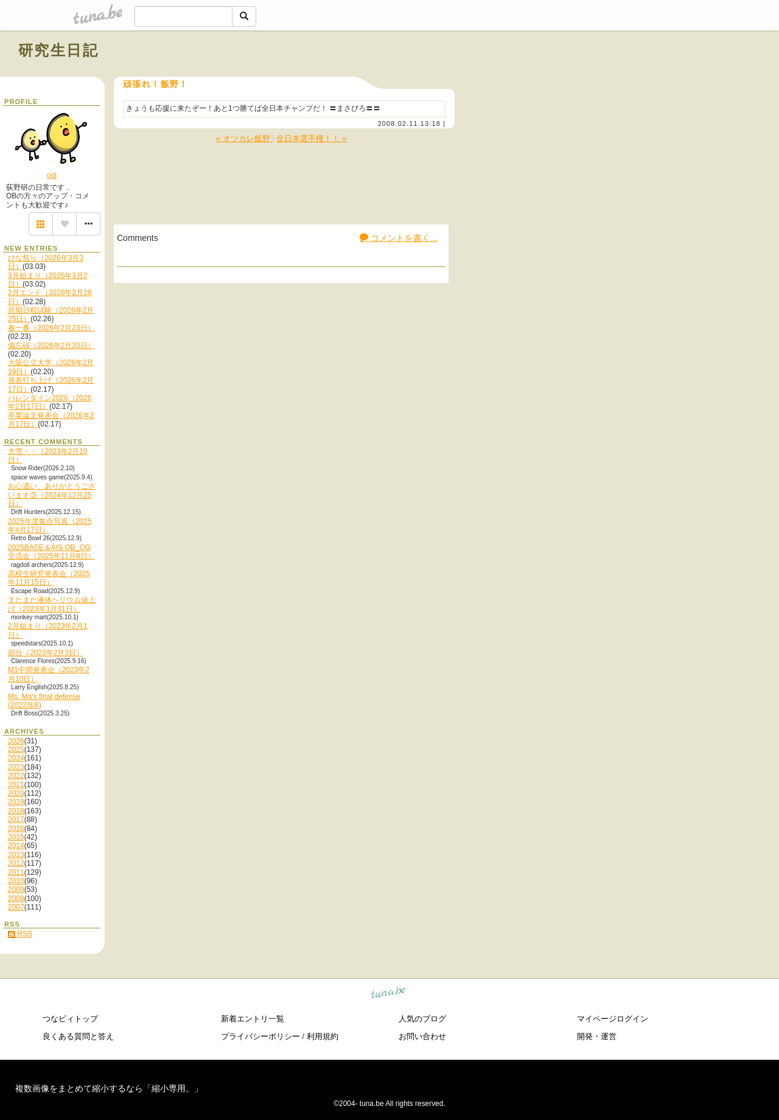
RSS (20, 934)
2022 (16, 775)
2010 (16, 881)
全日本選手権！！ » (311, 138)
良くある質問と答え (78, 1036)
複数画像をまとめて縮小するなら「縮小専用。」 (109, 1088)
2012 (16, 863)
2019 (16, 802)
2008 (16, 898)
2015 (16, 837)
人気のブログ (422, 1018)
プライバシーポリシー (260, 1036)
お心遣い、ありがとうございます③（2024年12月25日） (52, 495)
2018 (16, 811)
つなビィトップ (70, 1018)
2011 (16, 872)
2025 (16, 749)
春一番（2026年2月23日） (51, 328)
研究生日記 (58, 50)
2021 (16, 785)
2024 (16, 758)
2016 (16, 828)
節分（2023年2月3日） (45, 653)
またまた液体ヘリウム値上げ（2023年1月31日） (52, 604)
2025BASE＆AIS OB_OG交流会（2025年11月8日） (51, 551)
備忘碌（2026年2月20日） (51, 345)
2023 (16, 767)
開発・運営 (597, 1036)
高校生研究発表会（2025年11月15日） (49, 577)
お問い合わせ (422, 1036)
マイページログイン (612, 1018)
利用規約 (322, 1036)
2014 (16, 845)
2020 (16, 793)
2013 (16, 854)
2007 (16, 907)
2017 (16, 819)
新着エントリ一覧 (252, 1018)
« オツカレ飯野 (243, 138)
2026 (16, 741)
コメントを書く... (399, 238)
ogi (52, 175)
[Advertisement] (622, 77)
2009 (16, 889)
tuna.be (388, 994)
